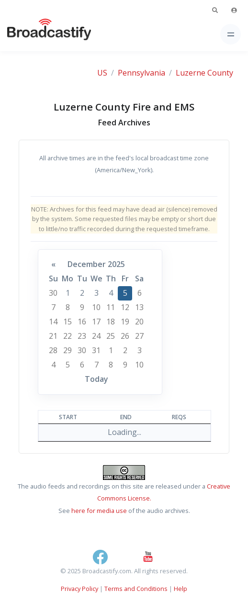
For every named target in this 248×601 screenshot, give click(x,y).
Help (180, 588)
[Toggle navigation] (230, 34)
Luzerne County (204, 72)
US (102, 72)
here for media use (99, 510)
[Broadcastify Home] (34, 34)
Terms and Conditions (136, 588)
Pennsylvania (141, 72)
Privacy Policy (79, 588)
